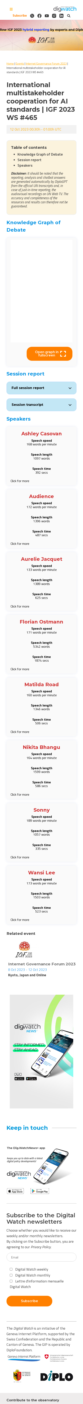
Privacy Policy (41, 1247)
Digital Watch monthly (30, 1275)
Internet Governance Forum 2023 (46, 63)
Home (10, 63)
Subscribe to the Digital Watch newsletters (41, 1218)
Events (20, 63)
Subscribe (20, 15)
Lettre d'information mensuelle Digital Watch (37, 1283)
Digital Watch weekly (29, 1269)
